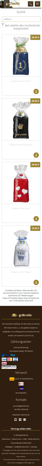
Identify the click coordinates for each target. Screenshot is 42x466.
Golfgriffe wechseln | (23, 447)
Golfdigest (9, 447)
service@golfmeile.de (21, 406)
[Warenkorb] (37, 4)
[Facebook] (25, 419)
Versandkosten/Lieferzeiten (21, 443)
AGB (24, 439)
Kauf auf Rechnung (21, 347)
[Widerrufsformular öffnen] (21, 428)
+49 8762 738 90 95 (21, 409)
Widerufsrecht (33, 439)
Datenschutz (17, 439)
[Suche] (30, 4)
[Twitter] (20, 419)
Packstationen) (27, 379)
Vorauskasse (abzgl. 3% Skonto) (21, 351)
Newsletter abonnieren (21, 415)
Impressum (6, 439)
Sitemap (34, 447)
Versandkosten (21, 393)
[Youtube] (15, 419)
